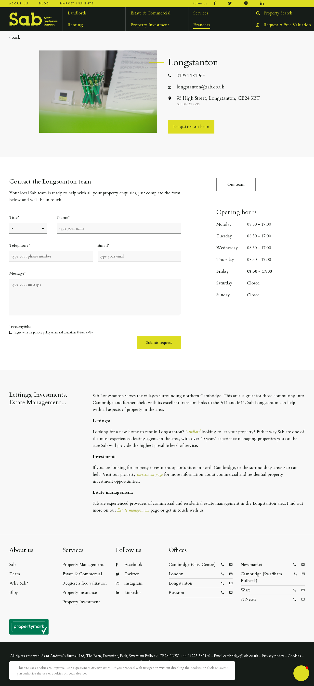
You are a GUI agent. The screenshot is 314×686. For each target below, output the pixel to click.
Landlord (192, 432)
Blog (44, 3)
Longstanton (180, 583)
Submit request (159, 342)
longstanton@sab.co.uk (200, 86)
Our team (236, 184)
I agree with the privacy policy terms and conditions (53, 332)
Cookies (294, 655)
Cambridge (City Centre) (192, 564)
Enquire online (191, 126)
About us (18, 3)
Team (14, 574)
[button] (301, 673)
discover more (100, 667)
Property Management (83, 564)
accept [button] (223, 667)
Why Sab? (18, 583)
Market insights (77, 3)
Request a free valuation (85, 583)
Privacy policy (85, 332)
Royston (176, 592)
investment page (150, 474)
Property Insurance (80, 592)
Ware (246, 590)
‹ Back (14, 37)
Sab (12, 564)
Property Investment (81, 602)
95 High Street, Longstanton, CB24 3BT (218, 100)
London (176, 574)
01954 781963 (190, 75)
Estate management (133, 510)
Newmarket (251, 564)
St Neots (248, 599)
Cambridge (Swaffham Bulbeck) (261, 577)
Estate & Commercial (82, 574)
